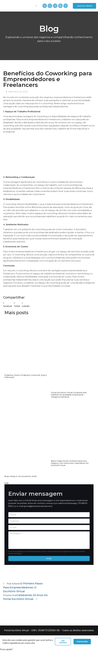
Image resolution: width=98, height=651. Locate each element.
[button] (36, 6)
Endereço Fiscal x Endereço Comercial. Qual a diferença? (25, 376)
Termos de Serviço (15, 553)
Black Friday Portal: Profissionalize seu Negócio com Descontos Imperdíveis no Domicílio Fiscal (70, 463)
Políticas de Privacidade (75, 551)
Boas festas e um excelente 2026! (20, 476)
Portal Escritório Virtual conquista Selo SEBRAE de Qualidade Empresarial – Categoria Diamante (69, 394)
